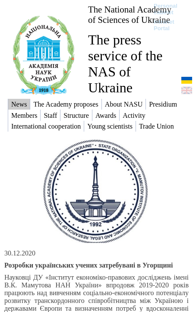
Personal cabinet (165, 9)
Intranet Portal (164, 25)
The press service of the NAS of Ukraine (125, 63)
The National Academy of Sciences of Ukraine (129, 14)
